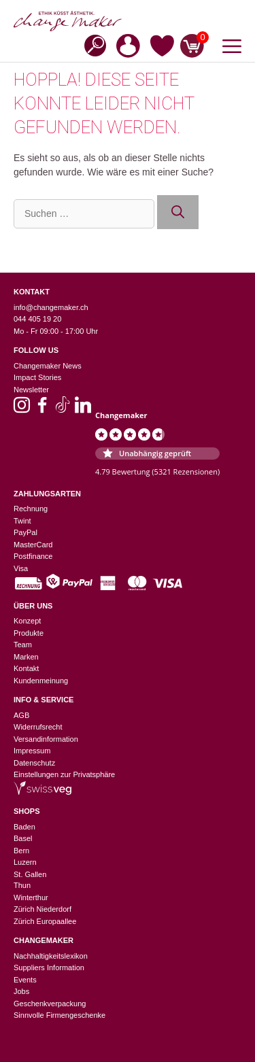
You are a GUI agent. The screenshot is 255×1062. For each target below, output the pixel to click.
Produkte (29, 633)
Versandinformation (46, 739)
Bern (21, 850)
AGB (21, 715)
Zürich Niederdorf (42, 909)
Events (25, 980)
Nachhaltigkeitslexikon (51, 956)
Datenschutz (34, 763)
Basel (23, 838)
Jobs (21, 991)
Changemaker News (48, 366)
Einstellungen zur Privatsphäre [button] (64, 774)
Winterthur (31, 897)
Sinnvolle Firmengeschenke (59, 1015)
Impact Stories (37, 377)
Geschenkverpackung (50, 1003)
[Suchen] (178, 212)
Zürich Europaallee (45, 921)
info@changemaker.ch (51, 307)
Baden (24, 827)
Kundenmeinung (41, 680)
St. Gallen (30, 874)
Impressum (32, 751)
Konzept (27, 621)
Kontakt (26, 668)
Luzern (25, 862)
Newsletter (31, 390)
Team (23, 644)
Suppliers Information (49, 967)
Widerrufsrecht (38, 727)
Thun (22, 885)
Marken (26, 657)
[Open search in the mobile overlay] (91, 44)
